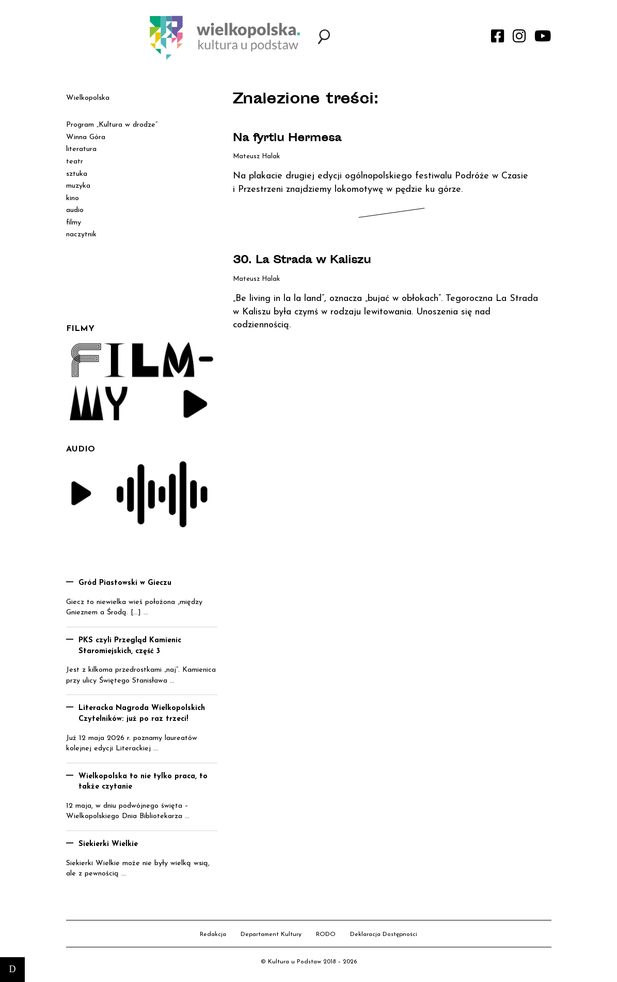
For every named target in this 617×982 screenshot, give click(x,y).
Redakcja (213, 934)
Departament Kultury (271, 934)
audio (75, 210)
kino (72, 198)
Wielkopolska (87, 98)
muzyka (78, 186)
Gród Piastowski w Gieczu (124, 583)
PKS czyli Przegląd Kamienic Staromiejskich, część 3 (129, 646)
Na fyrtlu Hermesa (287, 139)
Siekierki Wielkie (108, 844)
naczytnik (81, 234)
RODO (326, 934)
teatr (74, 161)
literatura (81, 149)
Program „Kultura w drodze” (111, 125)
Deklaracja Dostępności (383, 934)
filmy (73, 222)
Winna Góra (85, 137)
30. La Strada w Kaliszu (302, 261)
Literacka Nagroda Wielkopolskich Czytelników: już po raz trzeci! (141, 713)
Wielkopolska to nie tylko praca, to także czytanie (143, 782)
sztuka (76, 174)
